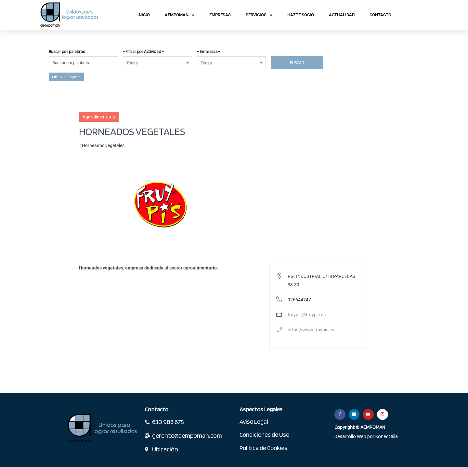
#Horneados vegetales (101, 145)
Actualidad (342, 14)
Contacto (380, 14)
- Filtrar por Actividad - (143, 51)
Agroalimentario (99, 116)
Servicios (259, 15)
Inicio (143, 14)
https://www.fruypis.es (311, 329)
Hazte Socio (300, 14)
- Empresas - (208, 51)
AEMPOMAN (179, 15)
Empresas (220, 14)
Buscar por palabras (67, 51)
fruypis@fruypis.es (307, 314)
